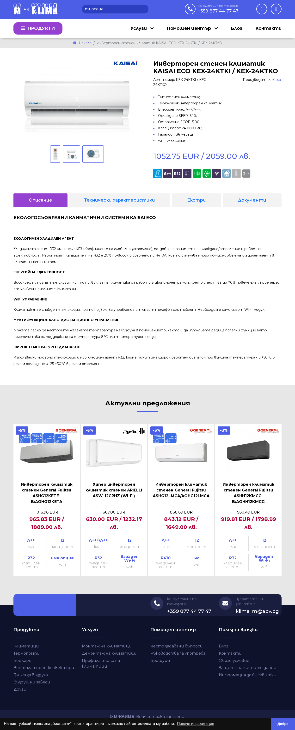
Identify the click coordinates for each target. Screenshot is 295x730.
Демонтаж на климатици (109, 653)
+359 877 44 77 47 (218, 9)
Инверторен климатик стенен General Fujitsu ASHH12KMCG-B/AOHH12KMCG (248, 493)
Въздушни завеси (31, 682)
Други (19, 689)
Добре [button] (282, 724)
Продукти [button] (38, 28)
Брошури (160, 660)
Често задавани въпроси (176, 646)
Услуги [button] (139, 28)
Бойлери (22, 660)
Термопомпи (26, 653)
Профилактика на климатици (101, 663)
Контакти (268, 28)
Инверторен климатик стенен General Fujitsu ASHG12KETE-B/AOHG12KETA (47, 493)
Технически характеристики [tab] (119, 200)
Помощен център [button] (189, 28)
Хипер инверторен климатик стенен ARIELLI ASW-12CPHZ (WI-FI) (114, 490)
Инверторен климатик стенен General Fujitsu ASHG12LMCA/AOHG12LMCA (181, 490)
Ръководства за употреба (177, 653)
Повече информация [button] (195, 724)
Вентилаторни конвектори (43, 667)
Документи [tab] (252, 200)
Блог (236, 28)
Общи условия (234, 660)
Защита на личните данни (248, 667)
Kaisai (277, 80)
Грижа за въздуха (30, 675)
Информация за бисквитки (248, 675)
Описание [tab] (40, 200)
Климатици (26, 646)
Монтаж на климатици (107, 646)
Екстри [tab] (196, 200)
